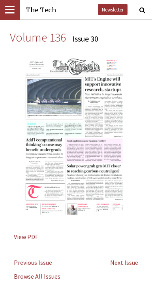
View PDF (26, 237)
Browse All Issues (37, 276)
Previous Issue (33, 262)
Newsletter (113, 9)
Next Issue (124, 262)
